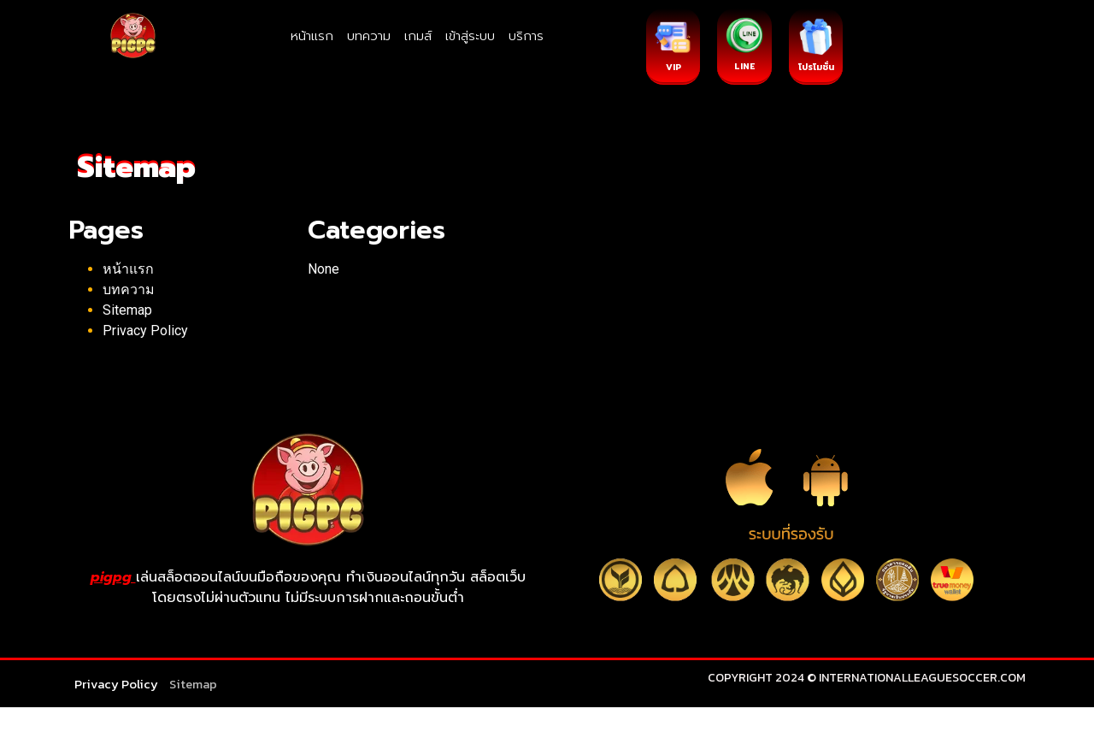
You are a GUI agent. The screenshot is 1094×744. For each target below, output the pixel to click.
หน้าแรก (312, 36)
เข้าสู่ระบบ (470, 36)
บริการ (526, 36)
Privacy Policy (145, 330)
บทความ (369, 36)
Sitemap (127, 310)
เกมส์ (418, 36)
